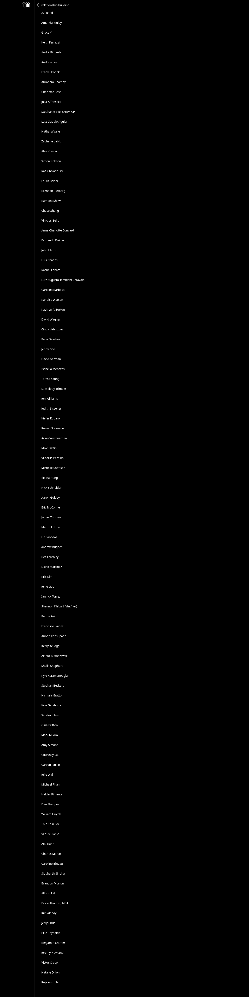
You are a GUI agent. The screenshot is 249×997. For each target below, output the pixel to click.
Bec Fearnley (49, 557)
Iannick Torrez (50, 596)
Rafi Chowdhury (52, 171)
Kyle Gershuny (51, 705)
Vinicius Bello (50, 220)
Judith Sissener (51, 408)
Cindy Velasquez (52, 329)
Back (38, 5)
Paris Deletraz (50, 339)
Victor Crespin (50, 962)
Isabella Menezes (53, 369)
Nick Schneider (51, 488)
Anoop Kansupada (53, 636)
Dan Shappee (50, 804)
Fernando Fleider (52, 240)
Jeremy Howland (52, 953)
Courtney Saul (50, 755)
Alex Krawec (49, 151)
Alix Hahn (47, 844)
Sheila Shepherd (52, 666)
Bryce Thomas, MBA (54, 903)
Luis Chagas (49, 260)
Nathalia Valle (50, 131)
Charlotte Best (51, 92)
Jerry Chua (48, 923)
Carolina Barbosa (52, 290)
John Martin (49, 250)
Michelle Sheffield (53, 468)
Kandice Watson (52, 300)
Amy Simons (49, 745)
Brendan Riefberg (53, 191)
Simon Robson (51, 161)
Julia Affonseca (51, 102)
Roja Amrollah (50, 982)
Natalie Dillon (50, 972)
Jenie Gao (47, 586)
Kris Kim (46, 577)
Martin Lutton (50, 527)
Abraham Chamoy (53, 82)
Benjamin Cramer (53, 943)
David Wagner (51, 319)
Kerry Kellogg (50, 646)
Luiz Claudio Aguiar (54, 121)
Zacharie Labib (51, 141)
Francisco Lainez (52, 626)
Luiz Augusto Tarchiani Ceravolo (63, 280)
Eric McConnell (51, 507)
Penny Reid (48, 616)
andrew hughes (51, 547)
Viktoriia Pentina (52, 458)
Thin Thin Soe (50, 824)
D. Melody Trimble (53, 389)
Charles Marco (51, 854)
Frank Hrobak (50, 72)
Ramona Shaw (51, 201)
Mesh (26, 4)
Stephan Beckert (52, 685)
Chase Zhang (50, 211)
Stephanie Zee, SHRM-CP (58, 112)
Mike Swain (49, 448)
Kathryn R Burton (53, 309)
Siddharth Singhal (53, 873)
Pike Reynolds (50, 933)
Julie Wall (47, 774)
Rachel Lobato (51, 270)
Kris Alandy (48, 913)
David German (51, 359)
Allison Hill (48, 893)
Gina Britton (49, 725)
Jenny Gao (48, 349)
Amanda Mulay (51, 23)
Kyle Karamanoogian (55, 676)
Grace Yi (46, 32)
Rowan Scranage (52, 428)
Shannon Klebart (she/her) (59, 606)
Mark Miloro (49, 735)
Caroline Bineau (52, 863)
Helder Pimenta (51, 794)
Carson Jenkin (50, 765)
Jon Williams (49, 398)
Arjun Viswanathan (54, 438)
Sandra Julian (50, 715)
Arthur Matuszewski (54, 656)
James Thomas (51, 517)
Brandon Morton (52, 883)
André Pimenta (51, 52)
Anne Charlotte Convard (57, 230)
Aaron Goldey (50, 497)
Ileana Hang (49, 478)
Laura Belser (49, 181)
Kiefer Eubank (50, 418)
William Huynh (51, 814)
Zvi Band (47, 13)
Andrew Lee (49, 62)
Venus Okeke (50, 834)
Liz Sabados (49, 537)
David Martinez (51, 567)
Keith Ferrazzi (50, 42)
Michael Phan (50, 784)
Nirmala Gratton (52, 695)
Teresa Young (50, 379)
